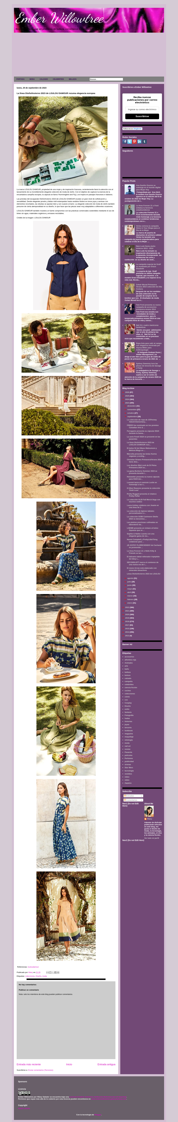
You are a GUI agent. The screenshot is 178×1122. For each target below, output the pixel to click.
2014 (127, 632)
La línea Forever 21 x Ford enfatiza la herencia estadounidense (147, 208)
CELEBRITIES (58, 79)
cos (126, 700)
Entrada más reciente (29, 1064)
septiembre (132, 416)
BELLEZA (72, 79)
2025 (127, 396)
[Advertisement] (89, 55)
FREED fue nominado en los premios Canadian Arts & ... (143, 426)
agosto (130, 578)
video (127, 777)
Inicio (69, 1064)
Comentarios (130, 800)
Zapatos (128, 783)
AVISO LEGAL (24, 1108)
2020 (127, 614)
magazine (129, 734)
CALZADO (44, 79)
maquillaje (129, 737)
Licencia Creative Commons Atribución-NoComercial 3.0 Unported (97, 1097)
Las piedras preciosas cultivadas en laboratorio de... (142, 523)
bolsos (127, 675)
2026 (127, 392)
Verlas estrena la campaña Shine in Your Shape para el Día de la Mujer (148, 228)
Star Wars (129, 767)
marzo (130, 596)
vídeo (127, 780)
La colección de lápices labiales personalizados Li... (140, 512)
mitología (129, 740)
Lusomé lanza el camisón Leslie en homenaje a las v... (142, 483)
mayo (130, 589)
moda (44, 976)
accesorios (129, 657)
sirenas (128, 764)
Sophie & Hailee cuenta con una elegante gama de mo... (140, 535)
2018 (127, 621)
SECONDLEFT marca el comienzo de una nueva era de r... (142, 563)
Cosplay (128, 703)
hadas (127, 718)
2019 (127, 618)
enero (130, 603)
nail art (128, 746)
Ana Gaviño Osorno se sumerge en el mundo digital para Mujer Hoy (148, 187)
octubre (130, 413)
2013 (127, 636)
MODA (32, 79)
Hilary (149, 819)
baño (127, 669)
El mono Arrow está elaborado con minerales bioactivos (142, 569)
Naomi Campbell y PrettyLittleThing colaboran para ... (142, 540)
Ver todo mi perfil (151, 838)
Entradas (129, 796)
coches (128, 691)
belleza (128, 672)
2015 (127, 629)
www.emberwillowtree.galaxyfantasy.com (108, 1099)
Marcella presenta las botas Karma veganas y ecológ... (142, 455)
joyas (127, 724)
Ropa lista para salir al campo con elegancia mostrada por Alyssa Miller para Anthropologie (149, 346)
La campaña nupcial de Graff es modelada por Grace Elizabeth (148, 266)
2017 (127, 625)
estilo (127, 709)
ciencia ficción (131, 687)
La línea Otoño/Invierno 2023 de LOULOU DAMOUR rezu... (140, 443)
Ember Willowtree (59, 17)
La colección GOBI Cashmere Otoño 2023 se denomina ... (142, 518)
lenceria (128, 727)
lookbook (129, 731)
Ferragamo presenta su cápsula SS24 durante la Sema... (143, 432)
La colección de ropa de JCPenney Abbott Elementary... (142, 421)
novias (127, 749)
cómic (127, 697)
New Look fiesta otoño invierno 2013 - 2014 (145, 247)
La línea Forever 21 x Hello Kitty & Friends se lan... (141, 552)
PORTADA (20, 79)
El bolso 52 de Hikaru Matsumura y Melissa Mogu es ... (142, 449)
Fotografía (129, 715)
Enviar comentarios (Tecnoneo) (40, 1070)
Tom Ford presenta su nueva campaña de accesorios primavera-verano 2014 (148, 307)
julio (129, 582)
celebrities (129, 684)
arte (126, 666)
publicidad (129, 761)
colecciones (30, 976)
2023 (127, 403)
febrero (130, 599)
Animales (129, 663)
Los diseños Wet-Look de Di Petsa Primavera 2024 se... (141, 466)
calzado (128, 678)
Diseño (38, 976)
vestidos (128, 774)
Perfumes (129, 758)
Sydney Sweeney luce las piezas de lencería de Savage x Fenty (148, 365)
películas (128, 755)
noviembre (132, 409)
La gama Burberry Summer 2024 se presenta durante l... (142, 472)
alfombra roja (130, 660)
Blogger (97, 1115)
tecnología (129, 771)
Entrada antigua (106, 1064)
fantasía (128, 712)
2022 (127, 607)
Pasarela (128, 752)
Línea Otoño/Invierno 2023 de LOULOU (143, 574)
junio (129, 585)
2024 (127, 399)
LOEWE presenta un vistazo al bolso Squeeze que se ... (142, 529)
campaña (128, 681)
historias (128, 721)
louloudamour (33, 967)
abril (129, 592)
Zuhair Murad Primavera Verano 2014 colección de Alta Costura (149, 287)
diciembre (131, 406)
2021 (127, 611)
